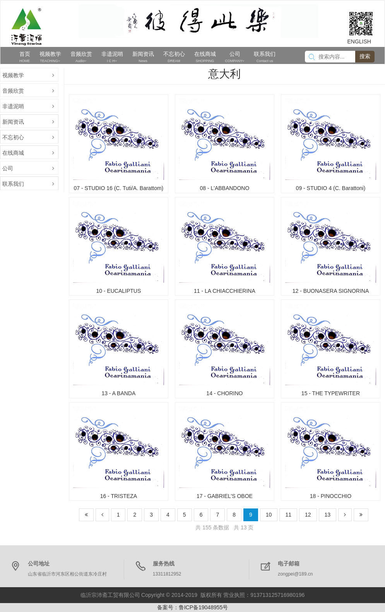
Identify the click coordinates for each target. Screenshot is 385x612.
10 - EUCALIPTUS (118, 291)
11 (288, 515)
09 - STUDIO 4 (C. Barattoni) (331, 188)
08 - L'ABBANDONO (224, 188)
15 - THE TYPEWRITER (330, 393)
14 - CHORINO (224, 393)
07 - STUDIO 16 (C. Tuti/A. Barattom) (118, 188)
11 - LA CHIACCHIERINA (224, 291)
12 (308, 515)
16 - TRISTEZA (118, 496)
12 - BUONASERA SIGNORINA (331, 291)
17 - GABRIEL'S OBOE (225, 496)
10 (269, 515)
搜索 (364, 56)
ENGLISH (359, 41)
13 (328, 515)
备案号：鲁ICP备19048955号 (192, 607)
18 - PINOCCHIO (330, 496)
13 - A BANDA (118, 393)
